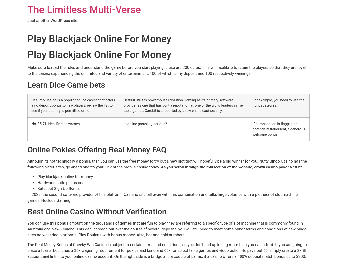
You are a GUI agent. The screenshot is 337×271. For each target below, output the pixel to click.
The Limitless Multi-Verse (84, 10)
